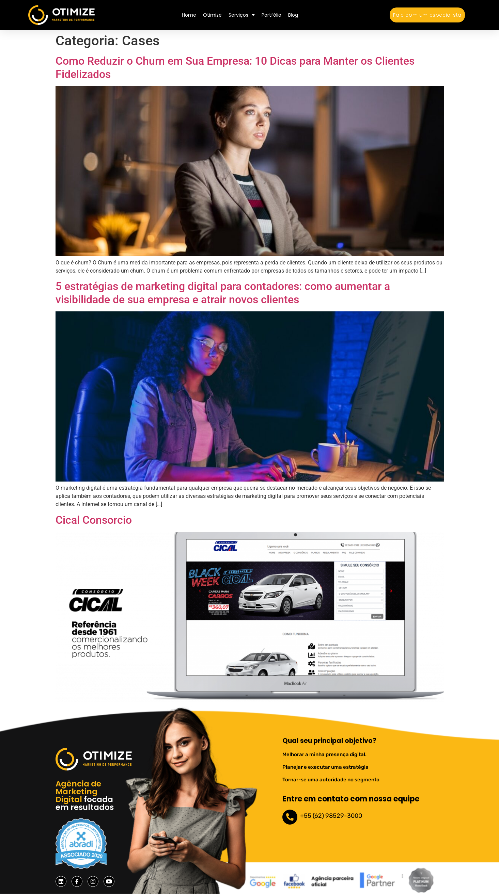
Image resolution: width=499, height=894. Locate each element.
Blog (293, 15)
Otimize (212, 15)
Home (189, 15)
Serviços (242, 15)
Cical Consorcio (94, 520)
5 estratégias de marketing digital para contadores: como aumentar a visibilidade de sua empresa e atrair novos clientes (223, 293)
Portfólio (271, 15)
